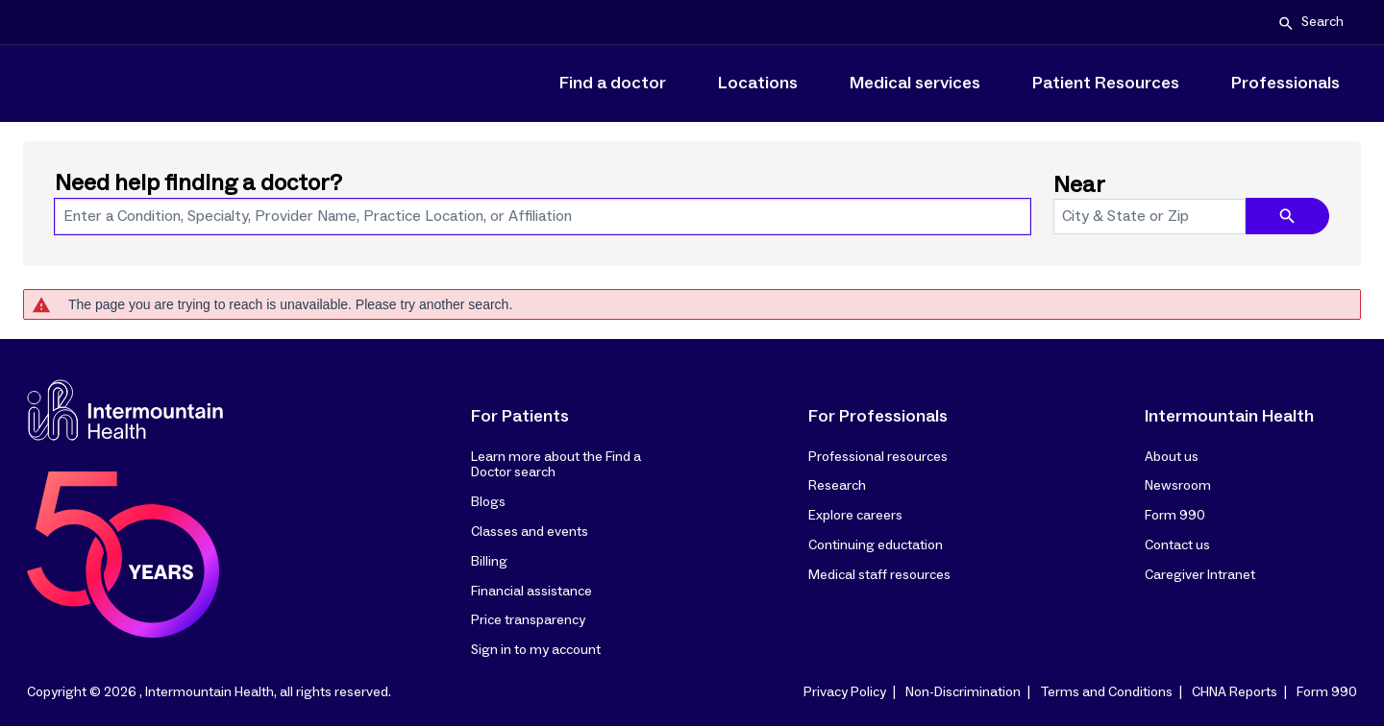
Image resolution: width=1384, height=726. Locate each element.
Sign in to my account (536, 650)
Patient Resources (1105, 83)
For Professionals (878, 416)
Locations (758, 83)
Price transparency (528, 620)
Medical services (915, 83)
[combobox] (542, 216)
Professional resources (878, 457)
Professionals (1285, 83)
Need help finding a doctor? (198, 183)
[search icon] (1287, 216)
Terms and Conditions (1106, 692)
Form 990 (1175, 515)
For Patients (520, 416)
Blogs (488, 502)
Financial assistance (531, 591)
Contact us (1177, 545)
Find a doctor (612, 83)
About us (1172, 457)
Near (1079, 185)
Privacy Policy (844, 692)
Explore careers (855, 515)
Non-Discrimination (963, 692)
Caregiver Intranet (1200, 575)
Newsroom (1178, 486)
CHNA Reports (1234, 692)
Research (837, 486)
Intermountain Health (1229, 416)
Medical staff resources (879, 575)
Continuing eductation (875, 545)
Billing (489, 562)
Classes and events (529, 532)
